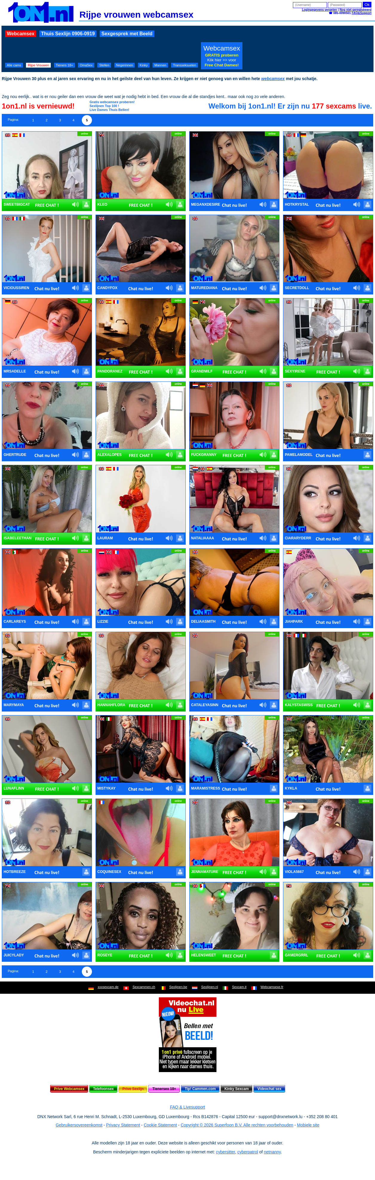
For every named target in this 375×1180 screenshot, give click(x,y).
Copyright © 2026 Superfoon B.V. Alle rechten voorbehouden (237, 1125)
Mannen (160, 65)
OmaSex (86, 65)
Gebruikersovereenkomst (79, 1125)
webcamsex (273, 78)
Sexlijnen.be (178, 987)
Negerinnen (124, 65)
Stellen (104, 65)
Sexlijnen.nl (209, 987)
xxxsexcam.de (108, 987)
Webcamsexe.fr (272, 987)
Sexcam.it (239, 987)
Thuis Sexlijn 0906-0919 (68, 33)
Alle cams (14, 65)
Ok (367, 4)
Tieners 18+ (64, 65)
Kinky (144, 65)
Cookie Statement (160, 1125)
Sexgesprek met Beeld (127, 33)
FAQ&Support (361, 13)
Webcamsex (20, 33)
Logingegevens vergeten (319, 9)
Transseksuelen (184, 65)
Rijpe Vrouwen (38, 65)
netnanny (272, 1152)
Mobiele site (308, 1125)
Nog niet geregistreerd (355, 9)
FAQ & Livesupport (187, 1107)
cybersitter (225, 1152)
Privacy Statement (123, 1125)
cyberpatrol (247, 1152)
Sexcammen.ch (144, 987)
